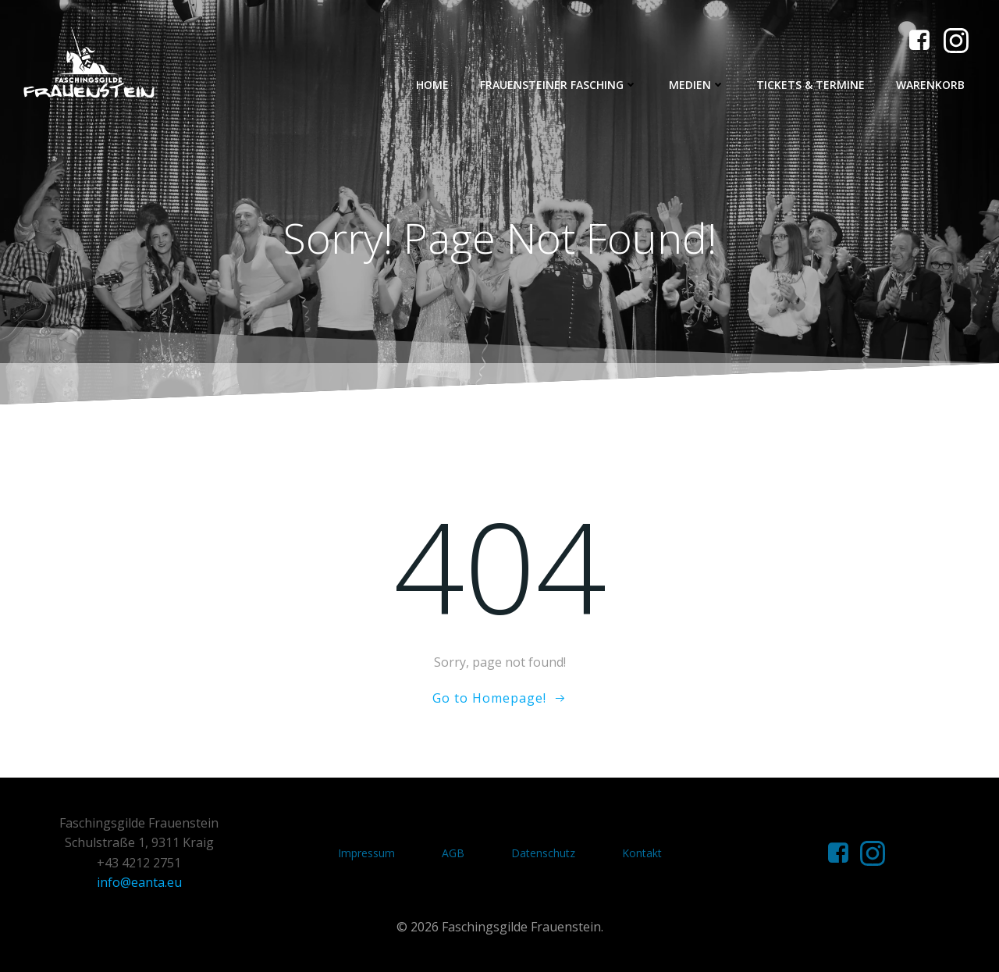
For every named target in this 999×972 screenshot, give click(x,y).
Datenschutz (543, 853)
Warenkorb (930, 84)
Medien (697, 84)
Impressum (366, 853)
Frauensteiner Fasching (559, 84)
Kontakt (642, 853)
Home (432, 84)
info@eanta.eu (139, 882)
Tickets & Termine (810, 84)
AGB (453, 853)
